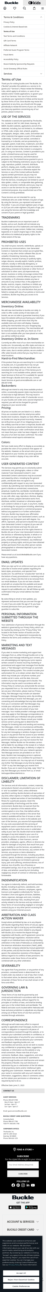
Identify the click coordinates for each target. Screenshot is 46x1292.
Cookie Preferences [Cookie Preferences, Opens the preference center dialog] (21, 1286)
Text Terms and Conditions (14, 36)
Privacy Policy (9, 22)
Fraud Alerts (8, 54)
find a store (25, 1149)
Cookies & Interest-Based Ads (15, 27)
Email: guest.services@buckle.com (15, 1111)
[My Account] (4, 8)
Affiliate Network (10, 45)
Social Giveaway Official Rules (15, 68)
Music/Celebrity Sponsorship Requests (19, 64)
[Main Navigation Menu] (42, 8)
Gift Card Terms (10, 41)
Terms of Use (9, 31)
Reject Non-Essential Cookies (21, 1280)
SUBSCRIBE (23, 1174)
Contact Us (18, 112)
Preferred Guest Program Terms (16, 50)
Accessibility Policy (11, 59)
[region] (21, 1264)
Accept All (21, 1273)
